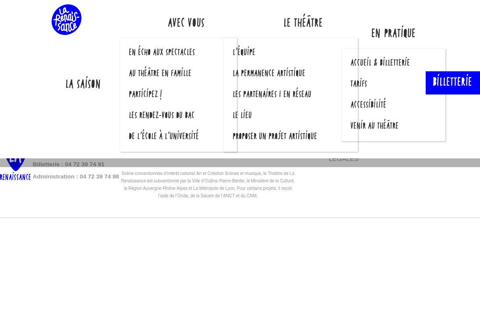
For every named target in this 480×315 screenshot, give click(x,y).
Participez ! (146, 95)
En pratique (394, 34)
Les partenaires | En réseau (272, 95)
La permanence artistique (269, 74)
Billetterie (453, 83)
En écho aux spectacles (162, 53)
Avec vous (186, 24)
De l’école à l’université (164, 137)
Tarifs (359, 84)
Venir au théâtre (375, 126)
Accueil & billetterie (380, 63)
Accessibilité (369, 105)
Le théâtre (303, 24)
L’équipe (244, 53)
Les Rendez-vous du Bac (162, 116)
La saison (84, 85)
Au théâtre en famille (160, 74)
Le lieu (242, 116)
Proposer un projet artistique (275, 137)
